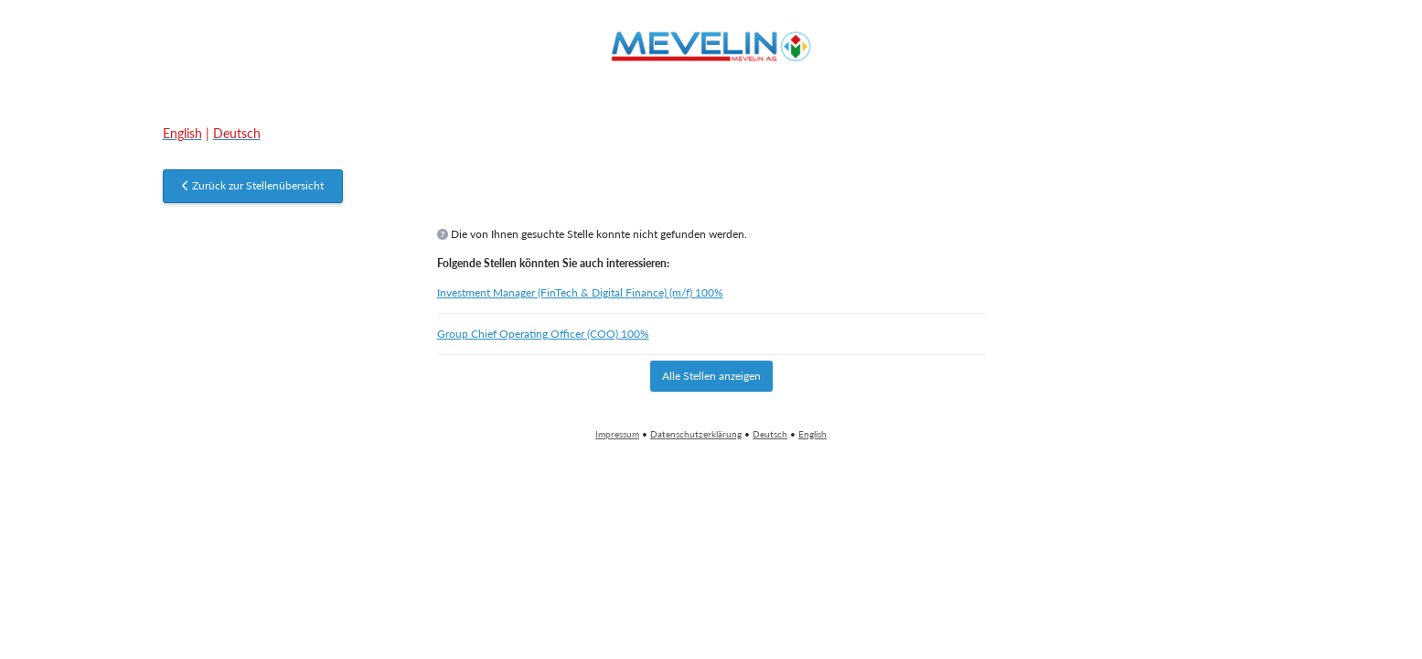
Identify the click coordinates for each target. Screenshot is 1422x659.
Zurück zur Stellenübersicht (253, 185)
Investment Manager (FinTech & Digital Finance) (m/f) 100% (580, 292)
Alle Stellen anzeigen (711, 376)
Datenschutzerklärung (696, 433)
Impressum (617, 433)
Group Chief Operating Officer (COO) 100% (543, 333)
